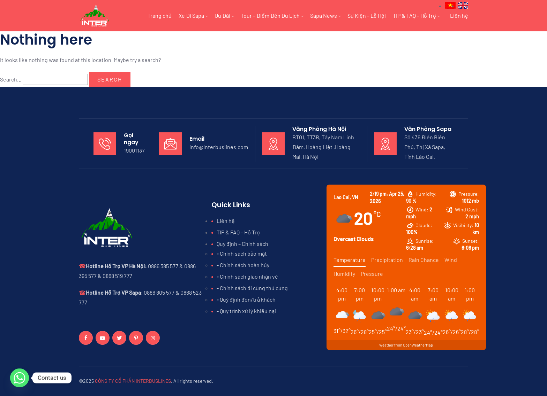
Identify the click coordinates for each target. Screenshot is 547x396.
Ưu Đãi (224, 15)
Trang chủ (160, 15)
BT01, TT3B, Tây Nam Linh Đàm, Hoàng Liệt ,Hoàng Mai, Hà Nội (323, 147)
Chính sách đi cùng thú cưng (254, 288)
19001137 (134, 150)
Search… (11, 79)
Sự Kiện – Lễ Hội (366, 15)
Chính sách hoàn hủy (244, 265)
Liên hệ (459, 15)
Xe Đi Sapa (193, 15)
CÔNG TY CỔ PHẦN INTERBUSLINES (133, 381)
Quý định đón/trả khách (248, 299)
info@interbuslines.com (218, 146)
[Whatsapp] (19, 377)
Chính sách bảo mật (243, 253)
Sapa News (325, 15)
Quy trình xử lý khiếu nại (248, 311)
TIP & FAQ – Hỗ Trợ (416, 15)
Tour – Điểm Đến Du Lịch (272, 15)
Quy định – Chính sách (242, 243)
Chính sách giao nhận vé (249, 276)
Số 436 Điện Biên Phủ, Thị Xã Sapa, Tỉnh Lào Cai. (424, 147)
